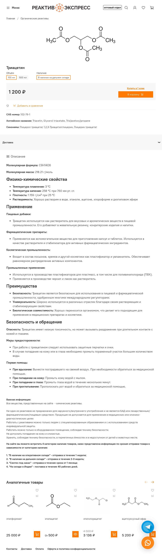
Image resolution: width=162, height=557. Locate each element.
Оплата (39, 548)
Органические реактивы (35, 18)
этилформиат (14, 518)
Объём (10, 72)
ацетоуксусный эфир (134, 518)
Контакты (11, 548)
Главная (10, 18)
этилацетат (51, 518)
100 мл (11, 77)
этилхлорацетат (92, 518)
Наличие (42, 72)
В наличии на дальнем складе (53, 77)
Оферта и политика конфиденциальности (71, 548)
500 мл (23, 77)
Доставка (26, 548)
